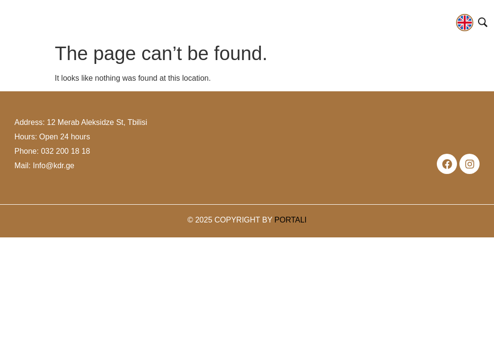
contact (434, 21)
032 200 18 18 (65, 151)
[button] (88, 23)
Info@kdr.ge (53, 165)
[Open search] (482, 22)
